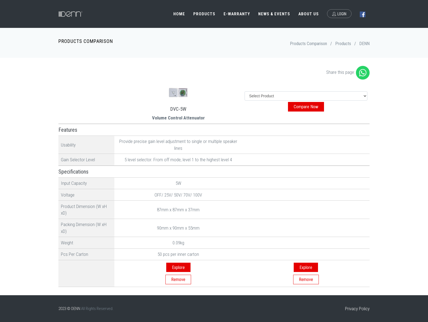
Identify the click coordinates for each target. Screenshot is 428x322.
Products (204, 13)
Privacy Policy (357, 308)
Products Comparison (308, 43)
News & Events (274, 13)
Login (339, 14)
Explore (178, 267)
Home (179, 13)
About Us (308, 13)
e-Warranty (237, 13)
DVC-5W (178, 109)
